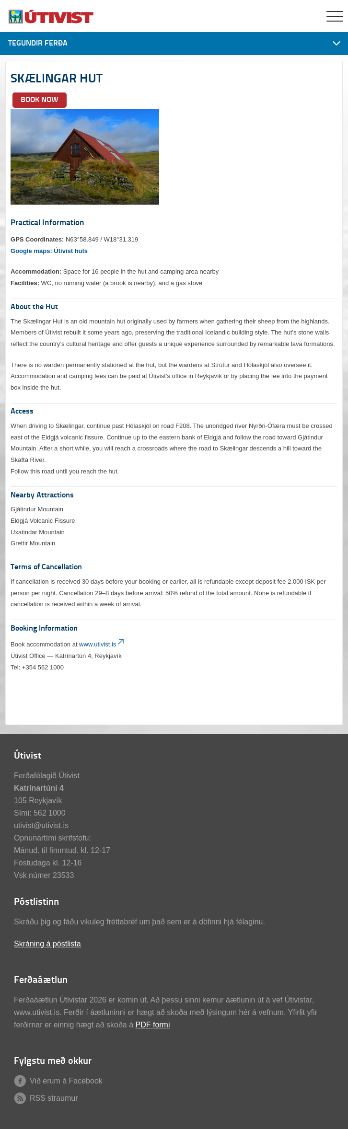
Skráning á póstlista (47, 944)
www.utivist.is (102, 644)
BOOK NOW (39, 100)
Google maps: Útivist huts (49, 250)
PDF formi (152, 1025)
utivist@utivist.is (41, 825)
